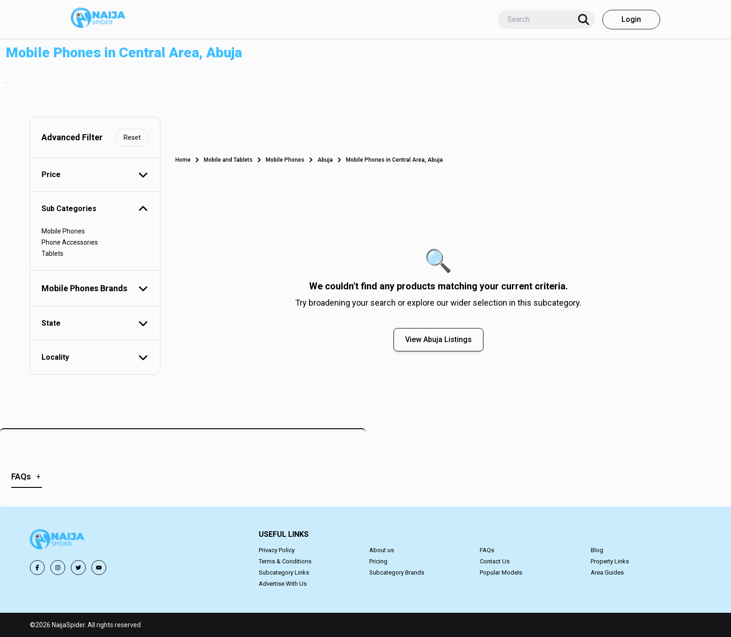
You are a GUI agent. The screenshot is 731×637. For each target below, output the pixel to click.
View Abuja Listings (438, 339)
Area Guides (607, 572)
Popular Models (501, 572)
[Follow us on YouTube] (98, 567)
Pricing (378, 561)
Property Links (610, 561)
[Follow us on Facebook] (37, 567)
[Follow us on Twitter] (78, 567)
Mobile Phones (63, 231)
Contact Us (495, 561)
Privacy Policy (277, 550)
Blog (597, 550)
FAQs (487, 550)
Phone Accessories (69, 242)
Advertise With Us (283, 583)
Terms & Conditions (285, 561)
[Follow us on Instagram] (57, 567)
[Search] (583, 19)
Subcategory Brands (396, 572)
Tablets (52, 253)
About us (381, 550)
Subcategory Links (284, 572)
